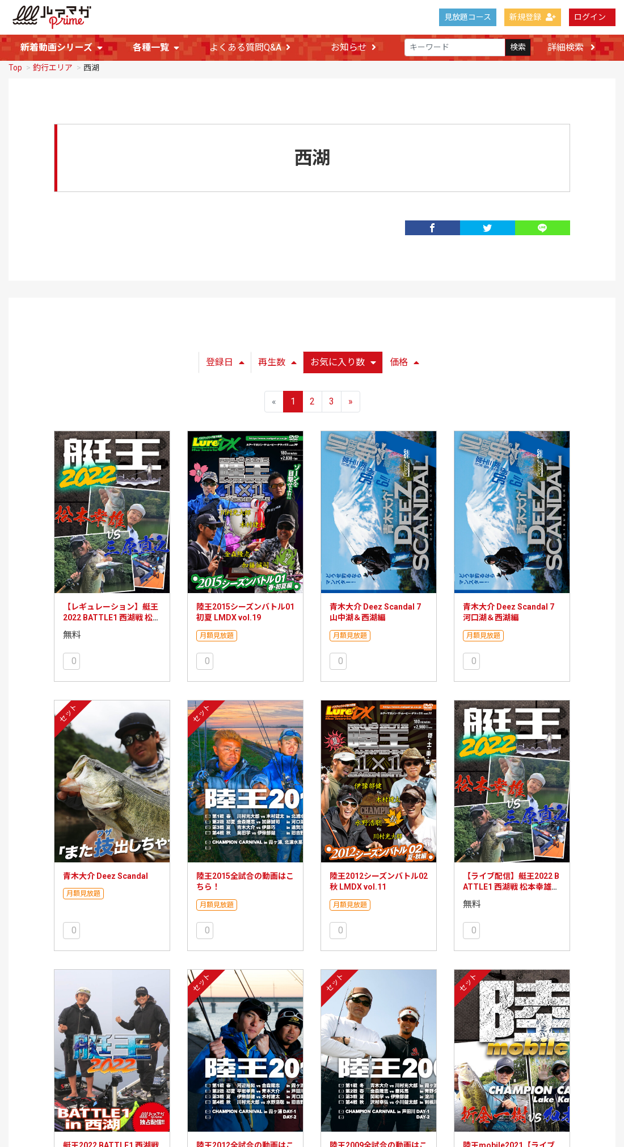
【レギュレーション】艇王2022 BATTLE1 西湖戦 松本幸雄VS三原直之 (112, 615)
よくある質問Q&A (249, 48)
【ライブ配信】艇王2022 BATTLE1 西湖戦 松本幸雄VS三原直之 (511, 884)
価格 (404, 359)
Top (15, 65)
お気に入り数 (343, 359)
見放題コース (467, 17)
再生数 (277, 359)
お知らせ (353, 48)
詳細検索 (571, 47)
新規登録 (532, 17)
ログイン (590, 17)
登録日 (225, 359)
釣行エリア (53, 65)
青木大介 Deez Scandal (105, 873)
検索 (518, 47)
